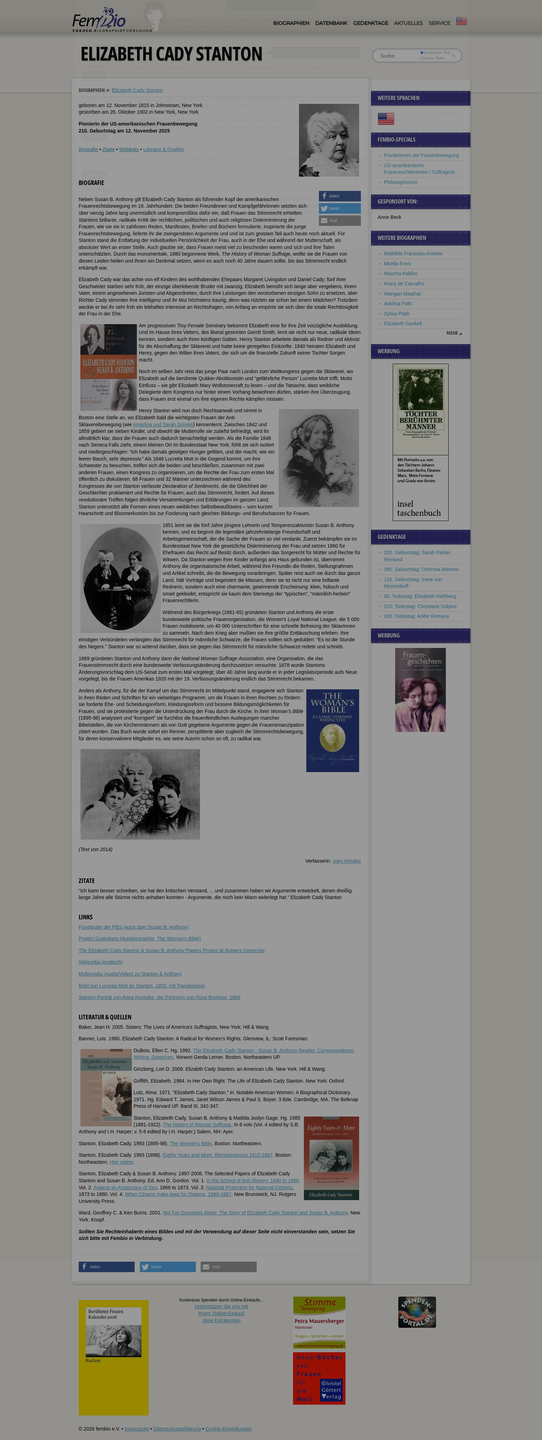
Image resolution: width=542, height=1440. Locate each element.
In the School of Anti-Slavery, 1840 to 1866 (253, 1180)
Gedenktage (370, 23)
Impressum (136, 1429)
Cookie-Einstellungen (228, 1429)
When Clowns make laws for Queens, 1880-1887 (178, 1194)
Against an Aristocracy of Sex (125, 1187)
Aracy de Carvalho (404, 283)
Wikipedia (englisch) (100, 962)
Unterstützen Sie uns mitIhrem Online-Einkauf (221, 1313)
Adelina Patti (398, 303)
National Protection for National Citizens (249, 1187)
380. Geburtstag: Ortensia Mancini (421, 569)
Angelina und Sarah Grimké (163, 424)
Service (439, 23)
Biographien (291, 23)
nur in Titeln (432, 58)
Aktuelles (408, 23)
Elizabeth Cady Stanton (137, 90)
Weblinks (129, 149)
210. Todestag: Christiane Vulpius (420, 606)
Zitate (108, 149)
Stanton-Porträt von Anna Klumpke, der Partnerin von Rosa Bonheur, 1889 (159, 997)
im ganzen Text (435, 52)
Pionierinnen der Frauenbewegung (421, 155)
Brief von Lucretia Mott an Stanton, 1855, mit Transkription (142, 986)
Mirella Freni (397, 263)
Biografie (88, 149)
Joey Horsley (347, 861)
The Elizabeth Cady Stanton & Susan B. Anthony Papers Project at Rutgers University (172, 950)
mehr (452, 332)
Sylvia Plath (396, 313)
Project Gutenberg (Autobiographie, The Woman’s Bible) (140, 938)
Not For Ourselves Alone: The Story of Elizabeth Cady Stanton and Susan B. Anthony (255, 1213)
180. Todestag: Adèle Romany (416, 616)
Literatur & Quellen (163, 149)
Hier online (121, 1162)
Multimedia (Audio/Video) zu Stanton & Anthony (130, 974)
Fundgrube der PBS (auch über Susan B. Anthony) (133, 927)
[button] (340, 196)
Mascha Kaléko (401, 273)
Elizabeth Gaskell (403, 323)
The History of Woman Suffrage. (198, 1124)
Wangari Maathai (402, 294)
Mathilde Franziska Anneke (413, 253)
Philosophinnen (401, 182)
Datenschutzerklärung (177, 1429)
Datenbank (331, 23)
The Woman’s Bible (191, 1143)
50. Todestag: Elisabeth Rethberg (420, 596)
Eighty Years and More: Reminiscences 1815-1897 (217, 1155)
